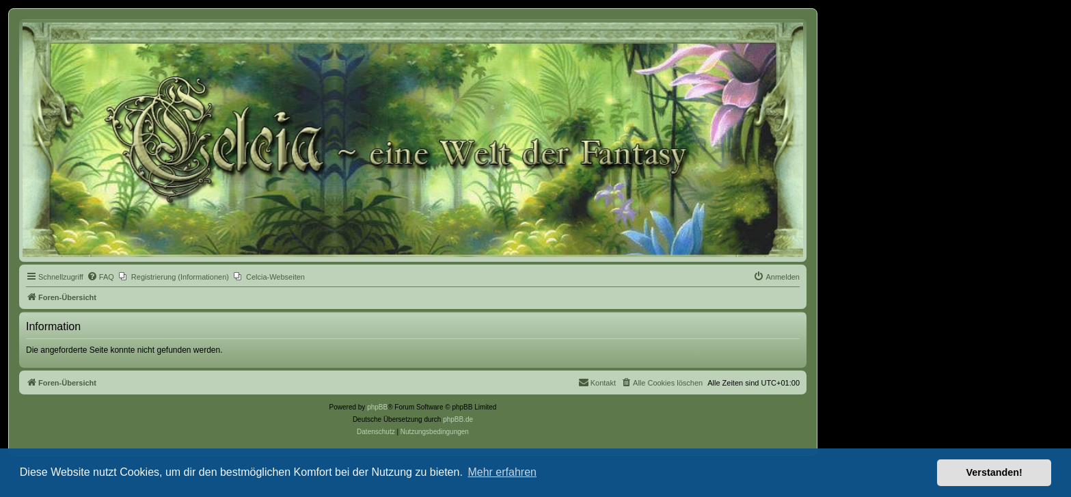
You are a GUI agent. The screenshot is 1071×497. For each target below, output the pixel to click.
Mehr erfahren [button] (502, 472)
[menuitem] (100, 277)
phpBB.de (458, 419)
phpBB (377, 407)
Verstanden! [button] (994, 472)
